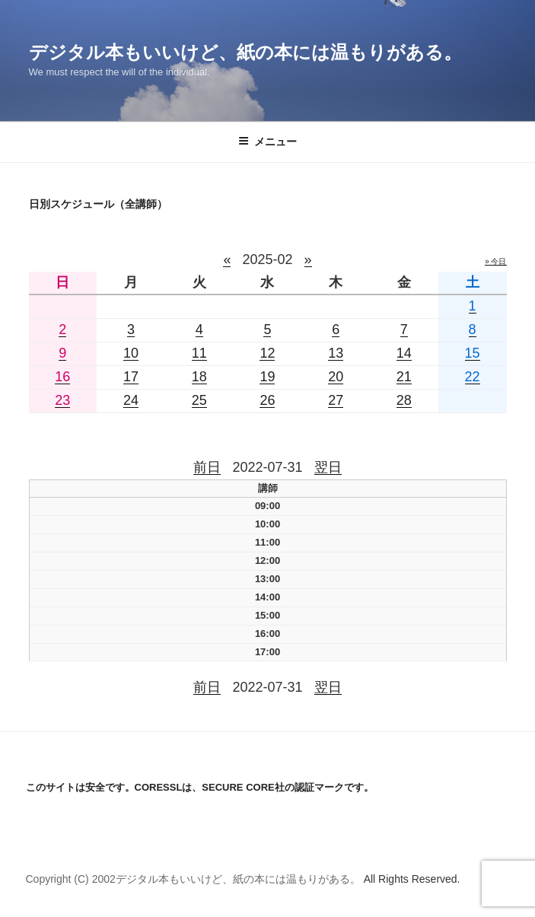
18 (199, 376)
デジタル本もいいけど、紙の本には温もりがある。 (245, 52)
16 (62, 376)
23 (62, 400)
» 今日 (495, 261)
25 (199, 400)
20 (335, 376)
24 (131, 400)
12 (267, 353)
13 (335, 353)
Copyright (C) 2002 (71, 879)
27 (335, 400)
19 (267, 376)
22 (472, 376)
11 (199, 353)
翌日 (328, 467)
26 (267, 400)
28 (404, 400)
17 (131, 376)
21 (404, 376)
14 (404, 353)
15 (472, 353)
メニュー (267, 141)
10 (131, 353)
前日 (207, 467)
